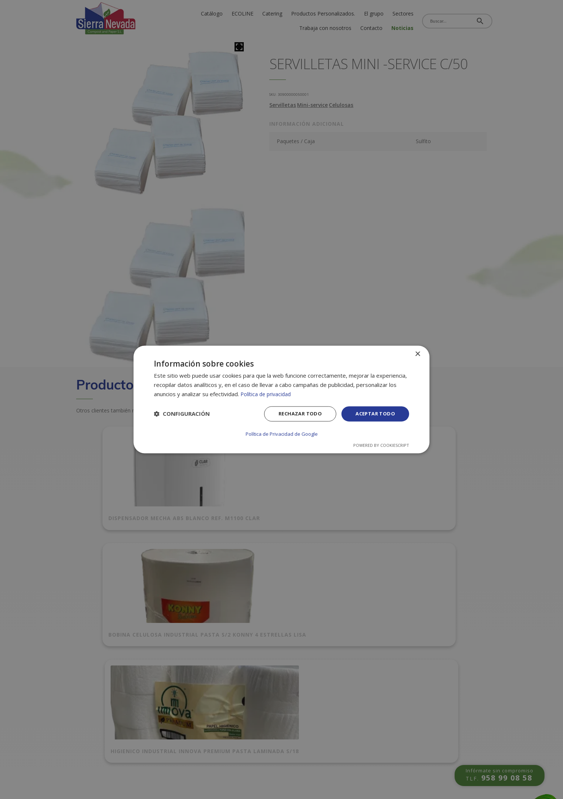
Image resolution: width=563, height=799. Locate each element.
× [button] (417, 354)
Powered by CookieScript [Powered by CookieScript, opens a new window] (381, 445)
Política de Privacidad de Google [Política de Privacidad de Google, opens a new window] (281, 434)
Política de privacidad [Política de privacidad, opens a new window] (267, 394)
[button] (182, 414)
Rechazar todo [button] (295, 414)
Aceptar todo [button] (373, 414)
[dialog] (281, 399)
